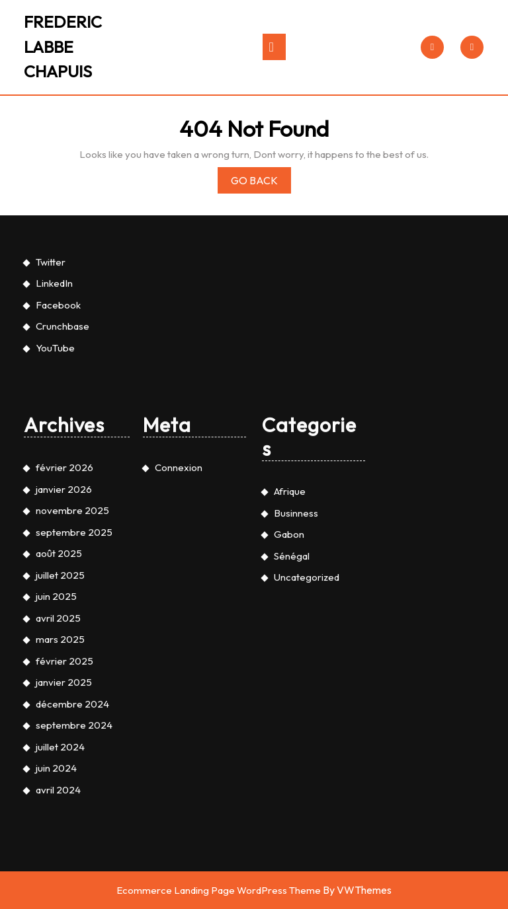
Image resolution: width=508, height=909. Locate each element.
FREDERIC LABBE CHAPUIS (63, 46)
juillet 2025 (60, 785)
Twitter (50, 472)
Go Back (261, 183)
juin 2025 (56, 807)
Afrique (290, 702)
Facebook (58, 515)
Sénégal (292, 766)
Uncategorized (306, 788)
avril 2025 (58, 828)
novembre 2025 (72, 721)
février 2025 (64, 871)
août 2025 (59, 764)
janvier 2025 (64, 893)
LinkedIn (54, 494)
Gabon (289, 745)
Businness (296, 723)
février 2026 (64, 678)
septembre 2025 (74, 742)
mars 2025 (60, 850)
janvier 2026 (64, 699)
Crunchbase (62, 536)
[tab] (274, 47)
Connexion (178, 678)
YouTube (55, 558)
